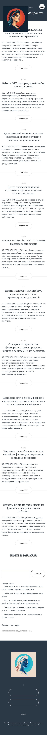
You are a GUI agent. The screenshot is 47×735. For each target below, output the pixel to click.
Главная (23, 714)
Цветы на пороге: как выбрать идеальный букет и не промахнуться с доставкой (23, 294)
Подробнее (23, 68)
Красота (23, 79)
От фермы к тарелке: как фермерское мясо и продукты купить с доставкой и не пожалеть (24, 347)
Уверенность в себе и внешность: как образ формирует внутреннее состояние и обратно (23, 454)
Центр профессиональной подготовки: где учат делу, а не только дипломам (23, 190)
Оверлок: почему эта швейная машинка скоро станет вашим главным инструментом (23, 33)
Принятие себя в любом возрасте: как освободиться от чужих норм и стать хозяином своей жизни (23, 401)
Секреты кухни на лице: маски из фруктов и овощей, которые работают (23, 508)
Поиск (38, 573)
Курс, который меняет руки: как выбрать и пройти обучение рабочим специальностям (23, 137)
